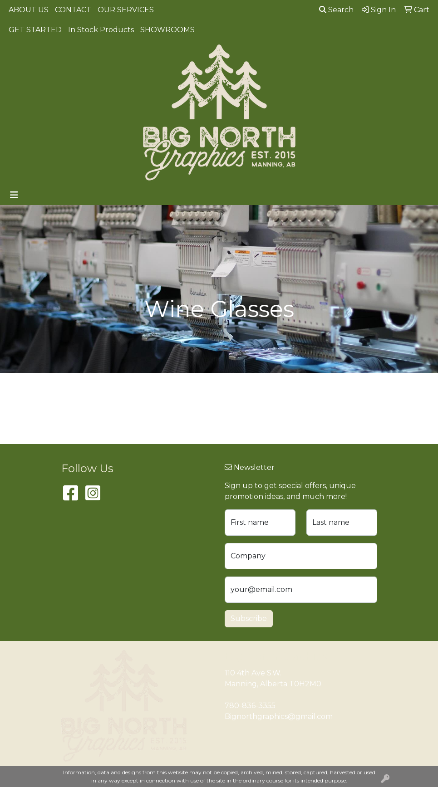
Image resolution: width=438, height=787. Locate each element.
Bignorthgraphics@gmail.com (279, 716)
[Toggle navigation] (14, 195)
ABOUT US (29, 9)
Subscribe (249, 618)
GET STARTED (35, 29)
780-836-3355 (250, 705)
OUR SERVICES (126, 9)
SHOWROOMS (167, 29)
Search (336, 9)
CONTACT (73, 9)
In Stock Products (101, 29)
